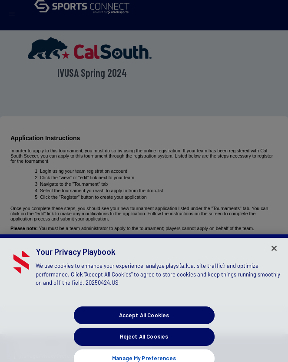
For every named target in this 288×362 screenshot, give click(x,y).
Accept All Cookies (144, 318)
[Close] (274, 251)
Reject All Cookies (144, 339)
